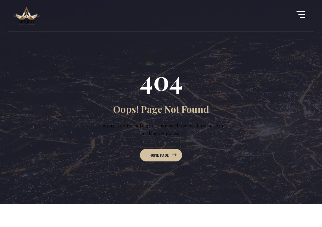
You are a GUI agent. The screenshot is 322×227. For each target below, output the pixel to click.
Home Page (159, 155)
